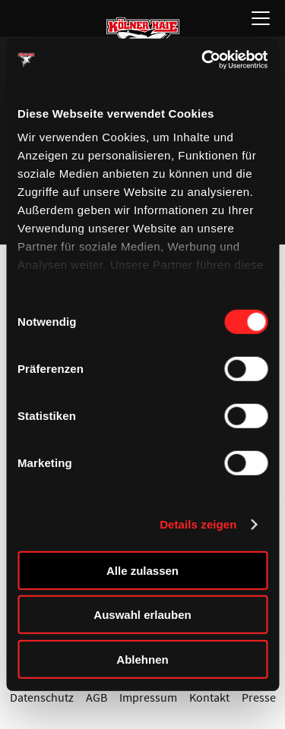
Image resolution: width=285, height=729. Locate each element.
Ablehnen (142, 658)
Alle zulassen (142, 569)
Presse (259, 697)
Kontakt (209, 697)
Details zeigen (198, 524)
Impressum (148, 697)
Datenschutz (42, 697)
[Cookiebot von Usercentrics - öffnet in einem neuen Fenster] (203, 60)
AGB (96, 697)
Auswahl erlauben (142, 614)
